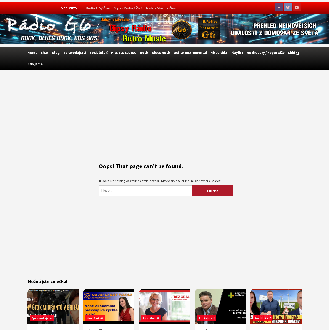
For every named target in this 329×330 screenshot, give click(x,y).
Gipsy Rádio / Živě (128, 8)
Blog (56, 52)
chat (44, 52)
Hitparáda (218, 52)
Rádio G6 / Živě (98, 8)
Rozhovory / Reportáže (266, 52)
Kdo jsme (35, 64)
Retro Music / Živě (161, 8)
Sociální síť (99, 52)
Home (32, 52)
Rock (144, 52)
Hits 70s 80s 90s (123, 52)
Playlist (237, 52)
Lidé (291, 52)
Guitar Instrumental (190, 52)
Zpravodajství (74, 52)
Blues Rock (161, 52)
